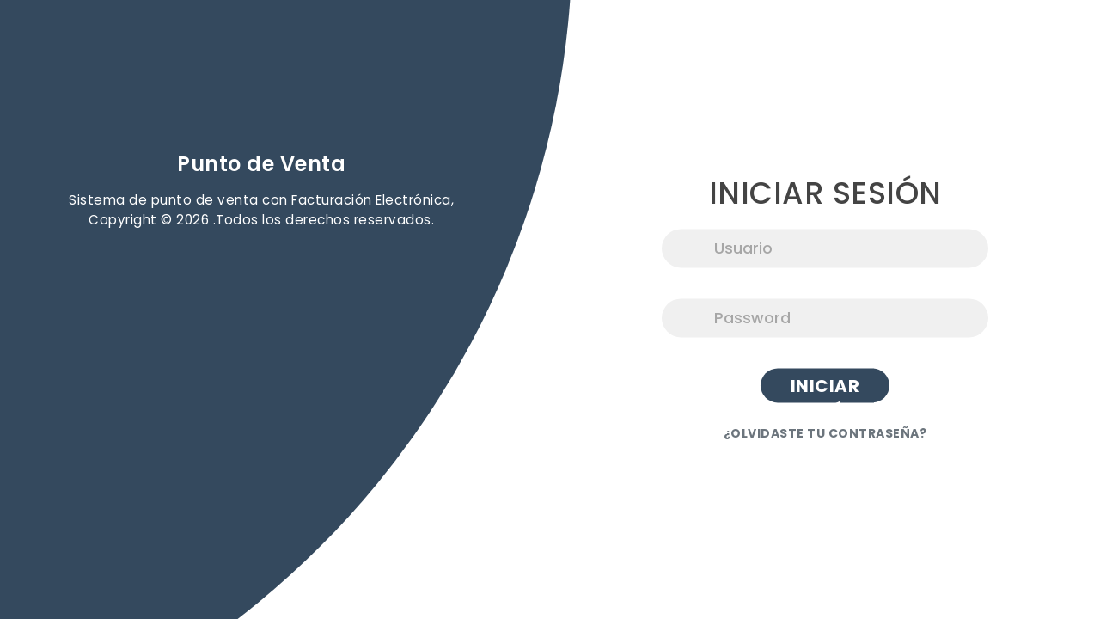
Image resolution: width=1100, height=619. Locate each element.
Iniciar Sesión (825, 389)
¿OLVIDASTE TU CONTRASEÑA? (825, 434)
